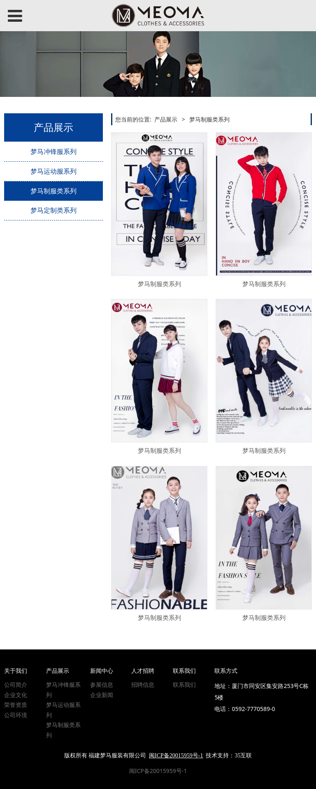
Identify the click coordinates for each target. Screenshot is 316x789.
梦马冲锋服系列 (53, 151)
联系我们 (184, 684)
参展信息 (101, 684)
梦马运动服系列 (53, 171)
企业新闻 (101, 695)
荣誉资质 (15, 705)
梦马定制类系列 (53, 210)
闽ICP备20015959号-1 (158, 771)
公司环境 (15, 715)
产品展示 (165, 119)
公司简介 (15, 684)
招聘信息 (142, 684)
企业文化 (15, 695)
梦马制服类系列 (53, 190)
